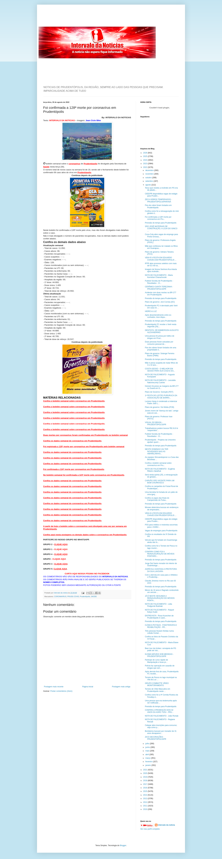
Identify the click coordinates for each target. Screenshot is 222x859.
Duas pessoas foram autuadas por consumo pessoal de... (159, 343)
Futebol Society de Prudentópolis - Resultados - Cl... (159, 282)
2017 (145, 784)
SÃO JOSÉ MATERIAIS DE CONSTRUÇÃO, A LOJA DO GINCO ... (161, 228)
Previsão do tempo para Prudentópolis (160, 223)
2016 (145, 788)
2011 (145, 806)
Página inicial (87, 687)
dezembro (149, 170)
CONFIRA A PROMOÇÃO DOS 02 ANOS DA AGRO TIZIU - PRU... (159, 711)
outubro (148, 178)
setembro (149, 181)
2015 (145, 791)
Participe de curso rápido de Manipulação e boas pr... (156, 661)
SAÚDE (94, 596)
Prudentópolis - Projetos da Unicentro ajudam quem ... (160, 441)
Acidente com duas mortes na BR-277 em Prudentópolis (160, 293)
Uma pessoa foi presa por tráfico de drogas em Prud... (159, 337)
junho (147, 747)
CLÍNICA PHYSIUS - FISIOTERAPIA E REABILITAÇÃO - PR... (161, 626)
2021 (145, 770)
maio (147, 751)
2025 (145, 156)
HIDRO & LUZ (151, 311)
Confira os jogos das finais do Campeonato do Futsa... (157, 499)
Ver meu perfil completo (150, 829)
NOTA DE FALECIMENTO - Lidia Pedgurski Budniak (158, 605)
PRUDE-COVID (73, 596)
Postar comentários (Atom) (61, 691)
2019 (145, 777)
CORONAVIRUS (60, 596)
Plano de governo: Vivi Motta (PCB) (159, 407)
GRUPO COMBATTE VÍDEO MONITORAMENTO (157, 684)
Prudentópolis (85, 596)
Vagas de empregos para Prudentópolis (161, 531)
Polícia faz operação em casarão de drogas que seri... (159, 667)
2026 (145, 153)
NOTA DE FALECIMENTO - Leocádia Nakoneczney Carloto (160, 381)
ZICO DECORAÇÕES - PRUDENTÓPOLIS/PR (155, 738)
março (148, 758)
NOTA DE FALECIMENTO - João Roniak (161, 716)
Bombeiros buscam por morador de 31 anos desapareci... (161, 732)
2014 (145, 795)
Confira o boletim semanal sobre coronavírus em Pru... (158, 464)
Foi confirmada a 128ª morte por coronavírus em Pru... (158, 218)
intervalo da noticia (61, 593)
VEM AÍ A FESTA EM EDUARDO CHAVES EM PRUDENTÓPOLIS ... (160, 259)
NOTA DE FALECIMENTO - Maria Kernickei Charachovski (159, 276)
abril (147, 754)
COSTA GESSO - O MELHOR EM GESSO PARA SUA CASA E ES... (160, 370)
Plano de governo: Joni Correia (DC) (160, 302)
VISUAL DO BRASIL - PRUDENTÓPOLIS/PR (155, 423)
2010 (145, 809)
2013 (145, 798)
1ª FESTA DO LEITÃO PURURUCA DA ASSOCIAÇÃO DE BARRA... (161, 396)
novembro (149, 174)
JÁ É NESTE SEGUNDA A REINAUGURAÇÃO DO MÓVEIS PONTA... (160, 598)
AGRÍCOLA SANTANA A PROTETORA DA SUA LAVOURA (161, 570)
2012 (145, 802)
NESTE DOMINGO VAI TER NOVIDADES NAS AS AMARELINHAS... (156, 451)
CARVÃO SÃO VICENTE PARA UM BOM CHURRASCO (159, 482)
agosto (148, 185)
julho (147, 744)
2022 (145, 167)
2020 (145, 773)
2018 (145, 780)
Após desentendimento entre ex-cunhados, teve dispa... (158, 316)
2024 (145, 160)
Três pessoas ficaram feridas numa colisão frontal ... (159, 632)
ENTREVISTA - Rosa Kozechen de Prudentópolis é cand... (159, 617)
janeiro (148, 765)
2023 (145, 164)
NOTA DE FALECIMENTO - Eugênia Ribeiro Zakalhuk (160, 470)
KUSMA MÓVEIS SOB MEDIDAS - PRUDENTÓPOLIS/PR (159, 655)
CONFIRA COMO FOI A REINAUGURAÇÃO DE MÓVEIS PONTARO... (159, 554)
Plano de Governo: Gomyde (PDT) (159, 392)
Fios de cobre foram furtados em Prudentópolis (158, 206)
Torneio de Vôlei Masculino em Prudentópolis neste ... (157, 690)
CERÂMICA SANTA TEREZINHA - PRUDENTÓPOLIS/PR (159, 288)
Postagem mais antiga (121, 687)
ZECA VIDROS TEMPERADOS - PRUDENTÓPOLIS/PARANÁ (158, 200)
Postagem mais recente (53, 687)
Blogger (123, 845)
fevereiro (149, 762)
